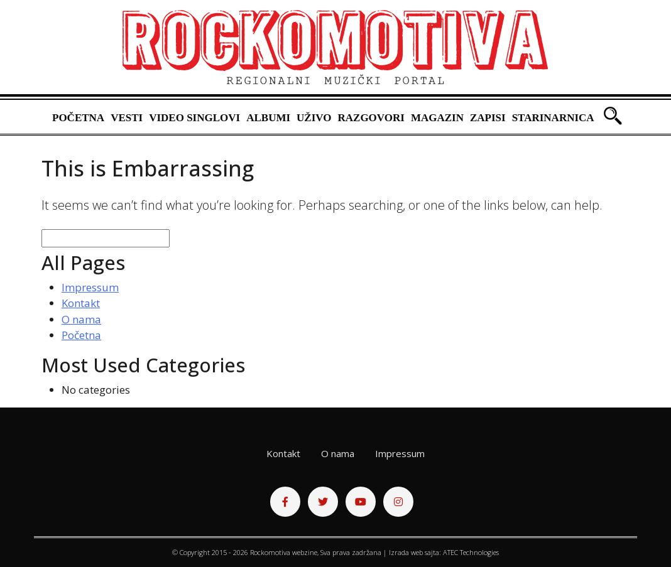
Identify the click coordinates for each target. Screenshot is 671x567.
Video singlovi (194, 118)
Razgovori (370, 118)
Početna (78, 118)
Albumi (268, 118)
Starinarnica (553, 118)
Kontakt (81, 303)
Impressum (90, 287)
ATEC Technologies (471, 552)
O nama (81, 319)
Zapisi (488, 118)
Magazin (437, 118)
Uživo (314, 118)
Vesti (127, 118)
